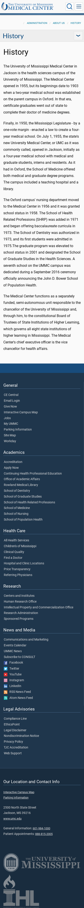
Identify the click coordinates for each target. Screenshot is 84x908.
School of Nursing (16, 514)
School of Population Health (23, 519)
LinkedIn (12, 686)
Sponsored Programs (18, 619)
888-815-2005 (44, 834)
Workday (10, 441)
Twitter (11, 668)
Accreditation (13, 462)
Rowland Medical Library (21, 485)
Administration (37, 23)
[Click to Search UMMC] (70, 6)
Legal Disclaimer (15, 730)
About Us (59, 23)
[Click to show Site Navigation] (79, 6)
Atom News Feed (18, 698)
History (76, 23)
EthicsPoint (12, 724)
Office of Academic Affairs (22, 479)
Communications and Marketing (26, 639)
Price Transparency (17, 569)
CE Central (11, 395)
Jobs (7, 418)
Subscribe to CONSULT (19, 657)
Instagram (14, 680)
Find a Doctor (13, 558)
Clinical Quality (14, 552)
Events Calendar (15, 645)
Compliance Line (15, 719)
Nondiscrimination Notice (21, 736)
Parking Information (18, 429)
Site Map (10, 435)
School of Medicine (17, 508)
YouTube (13, 674)
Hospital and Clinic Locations (24, 563)
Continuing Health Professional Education (33, 473)
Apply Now (11, 468)
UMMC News (13, 651)
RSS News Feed (17, 692)
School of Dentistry (17, 491)
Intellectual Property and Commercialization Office (38, 607)
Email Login (12, 401)
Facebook (13, 662)
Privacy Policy (13, 742)
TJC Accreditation (16, 747)
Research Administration (21, 613)
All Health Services (16, 540)
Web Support (13, 753)
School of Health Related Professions (29, 502)
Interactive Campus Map (21, 412)
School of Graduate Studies (23, 496)
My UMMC (11, 424)
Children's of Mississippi (20, 546)
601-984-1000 (41, 828)
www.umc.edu (12, 818)
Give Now (10, 406)
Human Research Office (20, 601)
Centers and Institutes (19, 596)
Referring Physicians (18, 575)
